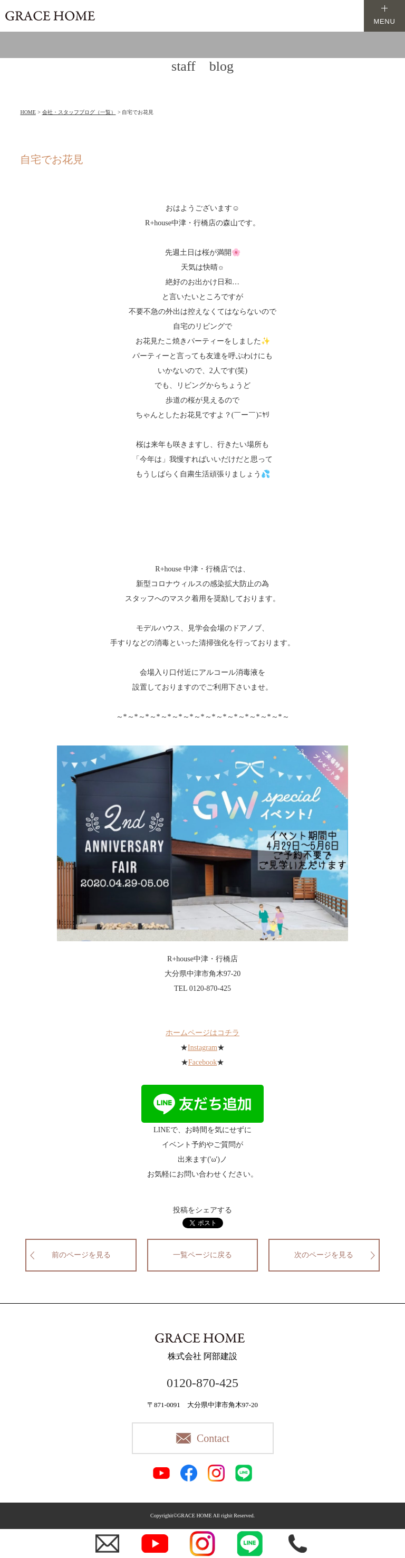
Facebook (202, 1062)
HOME (27, 112)
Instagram (202, 1048)
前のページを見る (81, 1255)
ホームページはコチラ (202, 1033)
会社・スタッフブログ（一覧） (79, 112)
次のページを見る (323, 1255)
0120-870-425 (202, 1383)
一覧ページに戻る (202, 1255)
